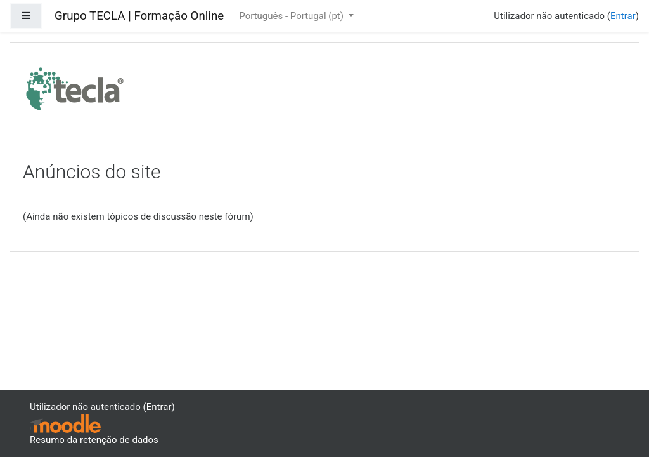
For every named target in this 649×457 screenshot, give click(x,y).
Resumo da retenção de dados (94, 440)
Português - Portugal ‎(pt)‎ (292, 16)
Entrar (623, 16)
